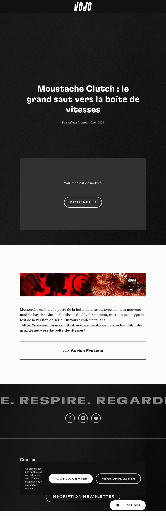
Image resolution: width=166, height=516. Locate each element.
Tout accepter (71, 478)
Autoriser (83, 202)
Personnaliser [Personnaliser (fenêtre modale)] (118, 478)
